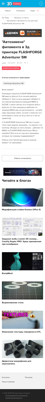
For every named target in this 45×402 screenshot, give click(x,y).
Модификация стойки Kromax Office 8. (21, 209)
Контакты (6, 377)
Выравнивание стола (13, 302)
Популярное (20, 11)
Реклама (8, 34)
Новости (8, 11)
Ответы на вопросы (22, 158)
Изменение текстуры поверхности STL (21, 332)
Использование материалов (16, 395)
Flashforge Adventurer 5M (13, 83)
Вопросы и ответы (21, 18)
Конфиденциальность (14, 398)
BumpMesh (7, 273)
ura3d (4, 63)
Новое (34, 11)
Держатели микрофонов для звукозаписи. (16, 362)
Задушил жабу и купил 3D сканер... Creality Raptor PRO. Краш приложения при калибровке (21, 241)
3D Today (5, 18)
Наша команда (8, 382)
